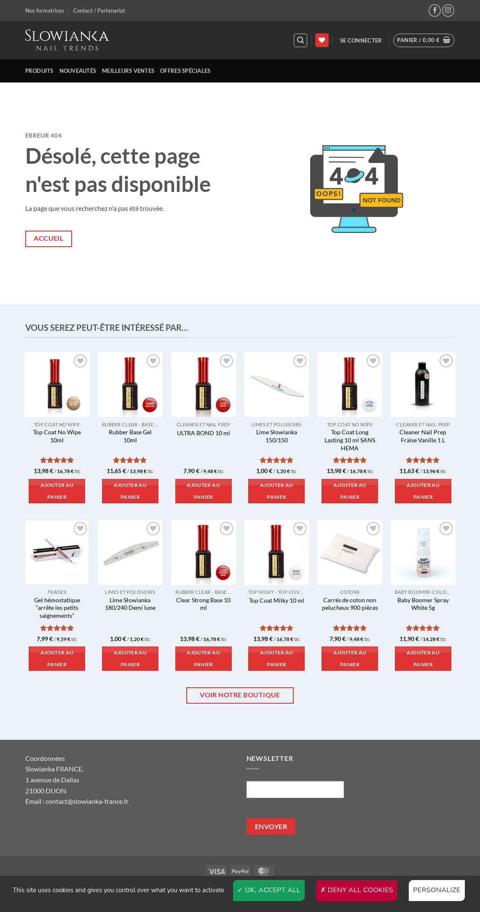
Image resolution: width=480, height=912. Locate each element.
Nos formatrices (44, 10)
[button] (300, 40)
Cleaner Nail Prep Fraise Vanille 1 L (423, 436)
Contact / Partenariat (99, 10)
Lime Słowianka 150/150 (276, 436)
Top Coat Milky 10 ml (276, 600)
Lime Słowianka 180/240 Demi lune (130, 604)
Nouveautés (78, 70)
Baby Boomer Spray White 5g (423, 604)
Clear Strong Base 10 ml (203, 604)
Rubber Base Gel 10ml (130, 436)
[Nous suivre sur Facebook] (435, 10)
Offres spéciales (185, 70)
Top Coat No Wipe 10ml (57, 436)
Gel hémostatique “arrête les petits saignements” (57, 607)
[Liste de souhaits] (322, 40)
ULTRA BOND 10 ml (203, 432)
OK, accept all (268, 890)
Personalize (437, 890)
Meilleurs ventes (128, 70)
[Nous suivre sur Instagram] (448, 10)
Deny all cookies (357, 890)
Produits (39, 70)
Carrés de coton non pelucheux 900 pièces (350, 604)
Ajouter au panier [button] (56, 491)
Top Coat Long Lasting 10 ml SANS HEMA (349, 439)
